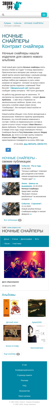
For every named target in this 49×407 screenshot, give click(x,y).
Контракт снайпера (23, 46)
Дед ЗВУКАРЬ (30, 144)
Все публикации (13, 220)
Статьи (15, 239)
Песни (7, 244)
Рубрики (7, 23)
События (17, 23)
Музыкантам (24, 391)
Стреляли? (36, 204)
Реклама (24, 380)
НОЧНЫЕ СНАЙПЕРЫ (33, 23)
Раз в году (36, 166)
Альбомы (8, 294)
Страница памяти (24, 375)
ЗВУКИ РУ (42, 144)
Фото (37, 239)
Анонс (24, 183)
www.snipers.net (14, 227)
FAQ (24, 386)
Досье (6, 239)
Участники (16, 244)
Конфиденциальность (24, 370)
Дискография (26, 239)
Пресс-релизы (25, 396)
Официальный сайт (19, 88)
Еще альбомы (12, 354)
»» (34, 179)
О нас (24, 365)
